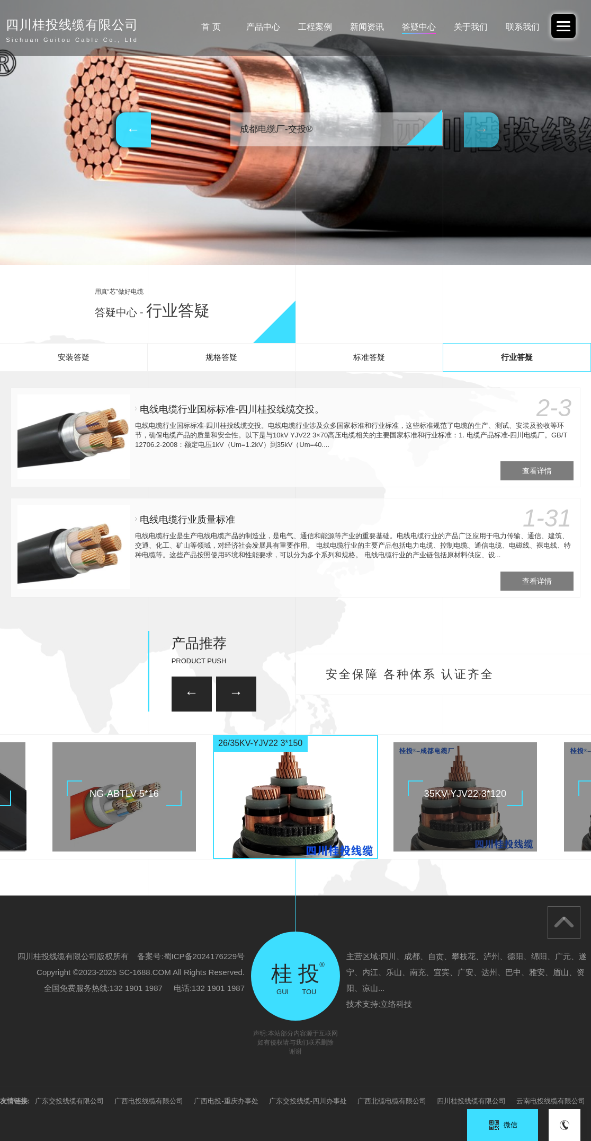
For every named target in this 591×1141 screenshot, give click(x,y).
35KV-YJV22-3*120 (465, 793)
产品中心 (263, 26)
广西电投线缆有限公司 (148, 1101)
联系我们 (523, 26)
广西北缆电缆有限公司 (391, 1101)
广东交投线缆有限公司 (69, 1101)
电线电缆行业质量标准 (187, 519)
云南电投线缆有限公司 (550, 1101)
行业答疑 (517, 357)
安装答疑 (73, 357)
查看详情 (537, 471)
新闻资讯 (367, 26)
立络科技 (396, 1003)
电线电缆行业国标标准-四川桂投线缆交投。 (232, 409)
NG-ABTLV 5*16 (124, 793)
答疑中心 (419, 26)
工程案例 (315, 26)
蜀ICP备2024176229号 (204, 956)
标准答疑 (369, 357)
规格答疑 (221, 357)
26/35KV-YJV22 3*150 (260, 743)
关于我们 (471, 26)
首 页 (210, 26)
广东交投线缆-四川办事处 (308, 1101)
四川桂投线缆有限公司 (471, 1101)
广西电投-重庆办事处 (226, 1101)
